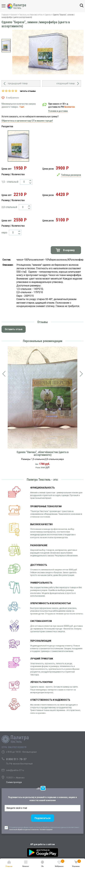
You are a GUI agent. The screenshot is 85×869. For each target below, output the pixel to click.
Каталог (6, 6)
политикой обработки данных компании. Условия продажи (30, 844)
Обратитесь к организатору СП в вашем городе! (27, 120)
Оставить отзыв (13, 329)
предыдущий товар (18, 83)
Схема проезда (14, 782)
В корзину (69, 250)
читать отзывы (28, 91)
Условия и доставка (58, 111)
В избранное (12, 97)
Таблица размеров (71, 175)
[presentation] (4, 374)
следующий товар (65, 83)
